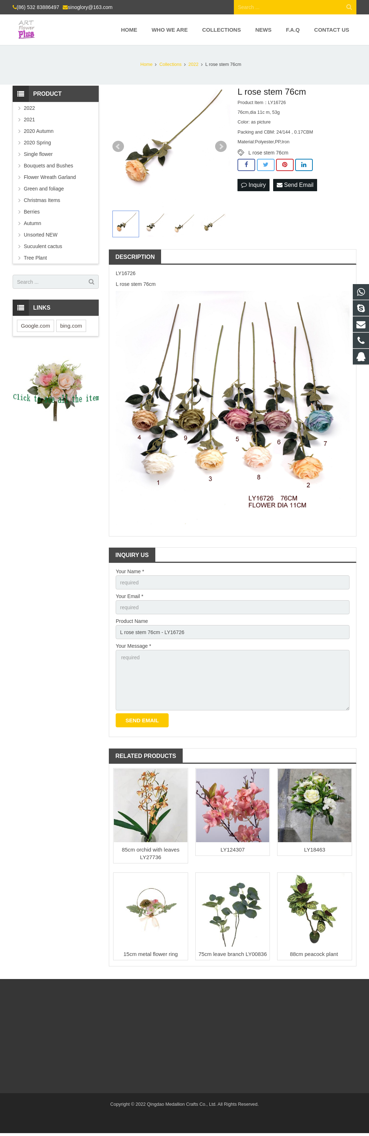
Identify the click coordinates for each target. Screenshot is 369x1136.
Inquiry (253, 185)
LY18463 (314, 850)
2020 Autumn (39, 131)
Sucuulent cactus (43, 246)
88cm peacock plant (314, 954)
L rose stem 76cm (268, 153)
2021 (29, 119)
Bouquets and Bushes (48, 166)
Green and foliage (44, 189)
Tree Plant (35, 258)
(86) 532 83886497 (38, 7)
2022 (29, 108)
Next (221, 146)
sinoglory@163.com (90, 7)
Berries (32, 212)
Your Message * (133, 646)
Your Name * (130, 571)
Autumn (32, 223)
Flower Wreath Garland (50, 177)
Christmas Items (42, 200)
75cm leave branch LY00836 (233, 954)
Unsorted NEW (40, 235)
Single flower (38, 154)
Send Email (295, 185)
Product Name (132, 621)
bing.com (71, 326)
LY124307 (233, 850)
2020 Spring (37, 142)
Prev (118, 146)
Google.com (35, 326)
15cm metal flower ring (150, 954)
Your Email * (129, 596)
